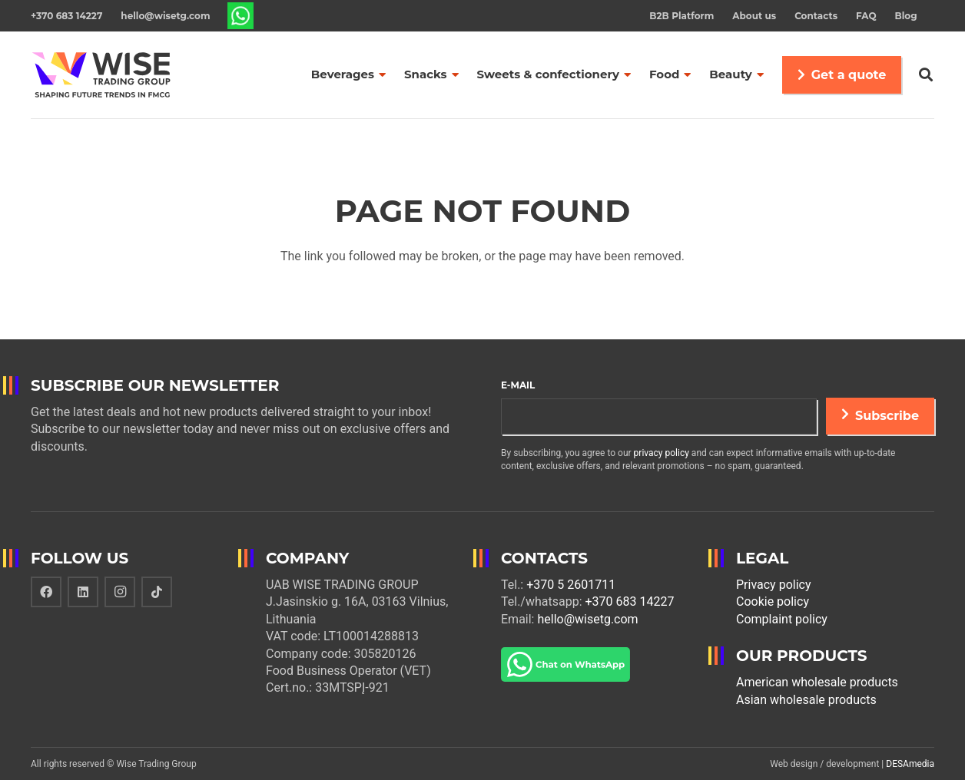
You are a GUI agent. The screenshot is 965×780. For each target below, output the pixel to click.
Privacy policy (773, 584)
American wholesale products (817, 682)
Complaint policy (781, 619)
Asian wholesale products (806, 699)
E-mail (518, 385)
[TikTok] (156, 592)
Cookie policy (772, 601)
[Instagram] (119, 592)
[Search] (925, 75)
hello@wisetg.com (587, 619)
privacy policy (661, 453)
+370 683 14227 (630, 601)
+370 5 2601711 (570, 584)
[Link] (240, 15)
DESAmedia (910, 764)
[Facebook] (46, 592)
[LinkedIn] (83, 592)
